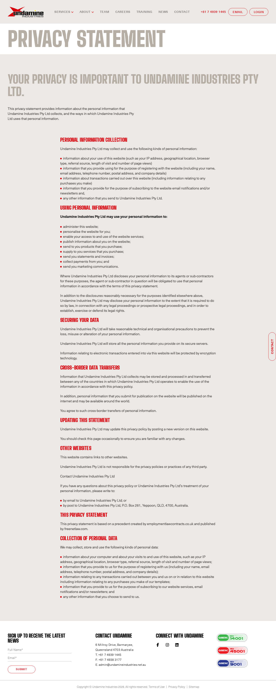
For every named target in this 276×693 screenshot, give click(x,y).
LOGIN (259, 12)
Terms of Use (157, 687)
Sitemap (194, 687)
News (163, 11)
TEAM (104, 11)
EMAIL (238, 12)
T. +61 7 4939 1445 (108, 654)
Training (144, 11)
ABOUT (85, 11)
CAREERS (122, 11)
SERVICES (62, 11)
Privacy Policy (176, 687)
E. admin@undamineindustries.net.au (120, 664)
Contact (182, 11)
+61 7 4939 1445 (213, 11)
